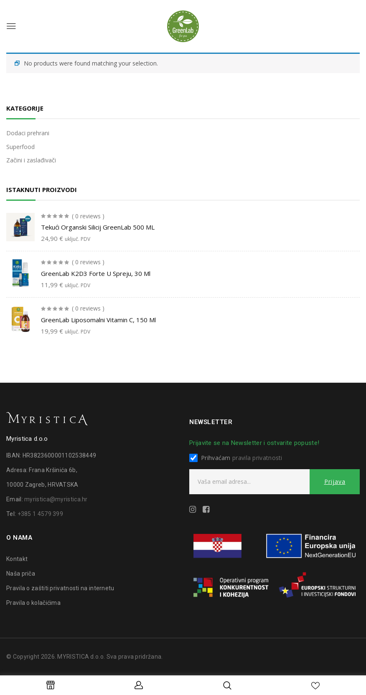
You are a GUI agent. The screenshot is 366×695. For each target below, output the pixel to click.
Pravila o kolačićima (33, 602)
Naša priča (20, 573)
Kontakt (17, 559)
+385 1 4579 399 (41, 514)
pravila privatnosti (257, 458)
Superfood (20, 147)
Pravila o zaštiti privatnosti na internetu (60, 588)
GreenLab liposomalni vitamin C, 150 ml (98, 320)
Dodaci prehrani (27, 133)
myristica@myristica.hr (56, 499)
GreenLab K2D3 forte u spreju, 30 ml (95, 273)
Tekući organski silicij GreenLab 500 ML (98, 227)
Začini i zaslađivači (31, 160)
